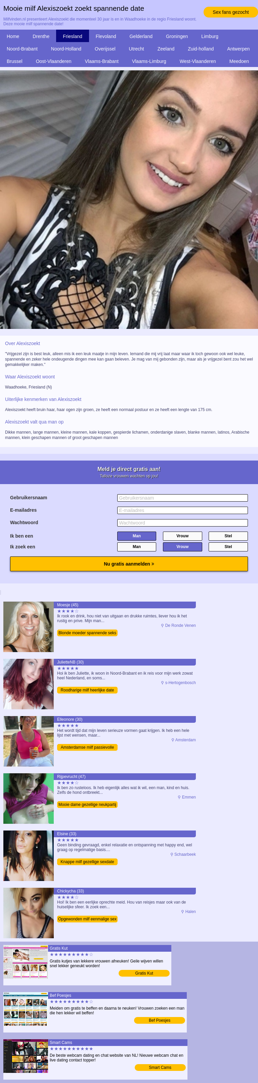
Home (13, 36)
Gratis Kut (144, 973)
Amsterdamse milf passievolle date (87, 748)
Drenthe (41, 36)
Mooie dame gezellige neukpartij (87, 804)
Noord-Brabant (22, 49)
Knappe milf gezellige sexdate (87, 861)
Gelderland (141, 36)
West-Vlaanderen (198, 61)
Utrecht (136, 49)
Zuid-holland (201, 49)
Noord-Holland (66, 49)
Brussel (15, 61)
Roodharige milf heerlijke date (87, 690)
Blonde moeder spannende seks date (87, 633)
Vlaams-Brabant (102, 61)
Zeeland (166, 49)
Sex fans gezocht (231, 12)
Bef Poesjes (159, 1020)
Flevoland (106, 36)
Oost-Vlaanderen (54, 61)
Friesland (72, 36)
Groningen (177, 36)
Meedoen (239, 61)
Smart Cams (160, 1067)
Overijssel (105, 49)
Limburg (209, 36)
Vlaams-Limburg (149, 61)
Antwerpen (238, 49)
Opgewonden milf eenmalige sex (87, 919)
